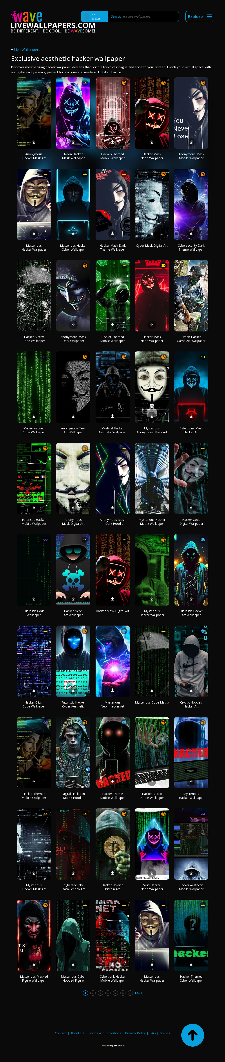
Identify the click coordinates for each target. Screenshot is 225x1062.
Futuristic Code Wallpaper (34, 613)
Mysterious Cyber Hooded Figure (73, 978)
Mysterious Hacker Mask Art (34, 887)
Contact (61, 1033)
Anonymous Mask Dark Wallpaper (73, 339)
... (130, 993)
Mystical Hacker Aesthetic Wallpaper (112, 430)
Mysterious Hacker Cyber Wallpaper (73, 247)
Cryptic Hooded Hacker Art (191, 704)
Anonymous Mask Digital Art (73, 521)
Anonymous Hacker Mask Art (34, 156)
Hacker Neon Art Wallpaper (73, 613)
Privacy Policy (135, 1033)
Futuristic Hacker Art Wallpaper (191, 613)
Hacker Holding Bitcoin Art (112, 887)
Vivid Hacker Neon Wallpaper (151, 887)
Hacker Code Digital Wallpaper (191, 521)
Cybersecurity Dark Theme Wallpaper (191, 247)
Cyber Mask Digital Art (152, 245)
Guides (165, 1033)
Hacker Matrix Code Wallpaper (34, 339)
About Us (77, 1033)
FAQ (152, 1033)
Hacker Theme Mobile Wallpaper (112, 796)
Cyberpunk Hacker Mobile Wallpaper (112, 978)
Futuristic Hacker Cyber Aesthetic (73, 704)
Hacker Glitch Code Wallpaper (34, 704)
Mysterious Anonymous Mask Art (151, 430)
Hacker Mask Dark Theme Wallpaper (113, 247)
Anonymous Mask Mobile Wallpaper (191, 156)
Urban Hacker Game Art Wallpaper (191, 339)
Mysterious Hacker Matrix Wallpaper (152, 521)
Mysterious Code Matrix (152, 702)
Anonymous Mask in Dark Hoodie (112, 521)
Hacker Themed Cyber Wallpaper (191, 978)
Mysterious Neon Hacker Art (112, 704)
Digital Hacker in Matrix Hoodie (73, 796)
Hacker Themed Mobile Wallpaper (112, 339)
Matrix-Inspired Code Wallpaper (34, 430)
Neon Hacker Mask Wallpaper (73, 156)
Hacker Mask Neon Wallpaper (151, 156)
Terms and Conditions (104, 1033)
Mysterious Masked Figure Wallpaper (34, 978)
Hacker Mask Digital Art (112, 611)
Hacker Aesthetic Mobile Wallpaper (191, 887)
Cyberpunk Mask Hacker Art (191, 430)
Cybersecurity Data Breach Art (73, 887)
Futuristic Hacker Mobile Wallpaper (34, 521)
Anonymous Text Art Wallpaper (73, 430)
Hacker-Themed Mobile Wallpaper (112, 156)
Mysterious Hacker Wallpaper (34, 247)
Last (138, 993)
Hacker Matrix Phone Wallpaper (152, 796)
